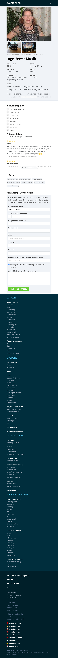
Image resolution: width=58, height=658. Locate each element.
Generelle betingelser (14, 595)
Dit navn (12, 242)
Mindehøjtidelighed (13, 334)
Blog (8, 587)
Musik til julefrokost (25, 179)
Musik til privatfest (27, 182)
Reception (10, 322)
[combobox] (29, 238)
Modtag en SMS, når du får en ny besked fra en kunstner (27, 266)
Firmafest (10, 305)
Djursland (19, 80)
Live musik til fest (39, 182)
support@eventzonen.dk (15, 619)
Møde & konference (14, 341)
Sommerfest (11, 320)
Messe (9, 351)
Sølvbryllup (11, 327)
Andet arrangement (13, 337)
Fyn (8, 77)
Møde (9, 343)
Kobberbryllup (12, 325)
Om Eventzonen (13, 583)
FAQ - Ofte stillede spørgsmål (18, 576)
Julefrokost (11, 312)
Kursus (9, 346)
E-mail (11, 249)
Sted (10, 235)
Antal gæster (13, 228)
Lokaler (11, 297)
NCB (16, 655)
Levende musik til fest (13, 182)
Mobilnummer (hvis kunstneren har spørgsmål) (26, 257)
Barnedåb (10, 317)
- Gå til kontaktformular (15, 614)
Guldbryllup (11, 329)
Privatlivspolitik (12, 597)
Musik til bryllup (37, 179)
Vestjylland (23, 77)
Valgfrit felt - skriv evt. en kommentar (22, 271)
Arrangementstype (15, 206)
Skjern (32, 71)
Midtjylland (14, 77)
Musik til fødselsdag (13, 186)
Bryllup (9, 307)
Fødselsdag (11, 310)
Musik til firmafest (12, 179)
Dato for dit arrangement (18, 213)
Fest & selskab (12, 302)
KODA (11, 655)
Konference (11, 348)
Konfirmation (11, 315)
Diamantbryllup (12, 332)
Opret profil (11, 579)
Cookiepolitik (11, 592)
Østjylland (10, 80)
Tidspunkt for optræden (17, 221)
